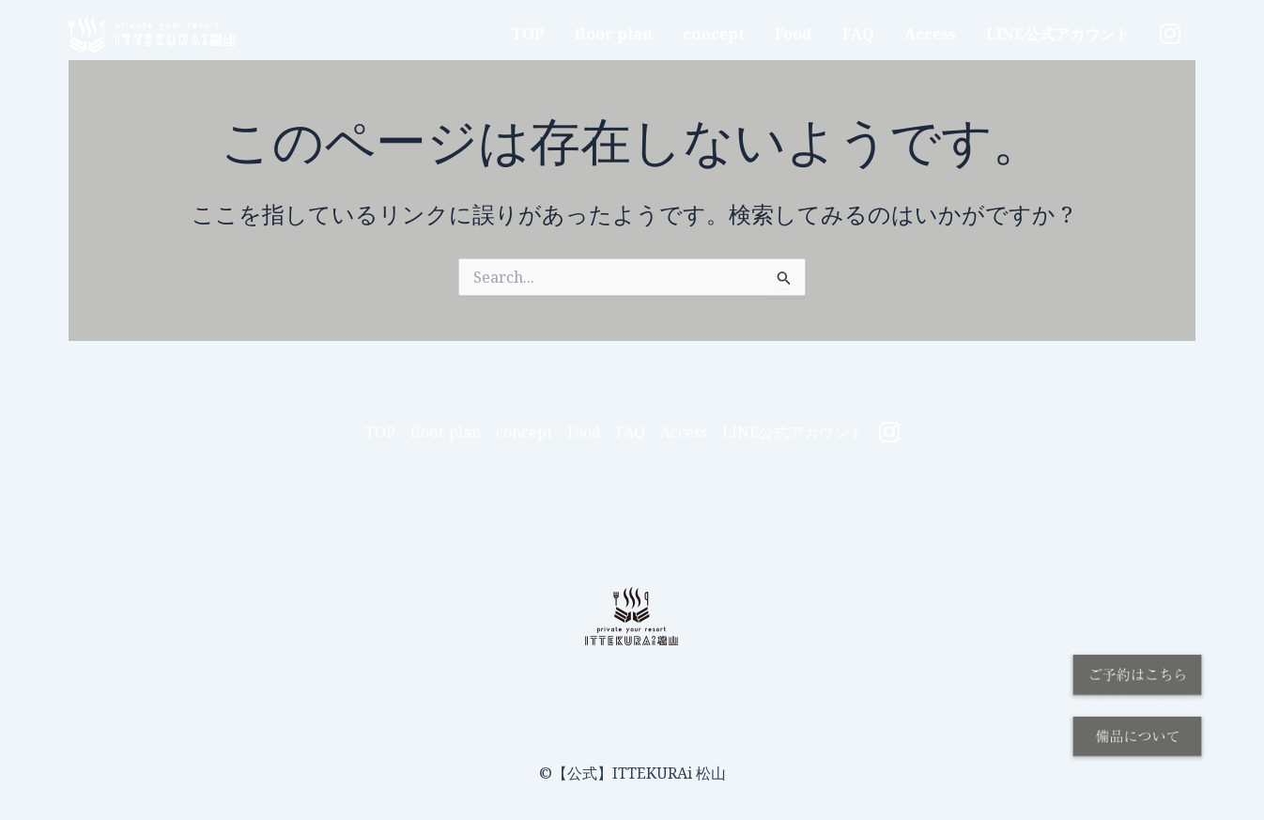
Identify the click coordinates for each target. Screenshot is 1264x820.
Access (930, 33)
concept (714, 33)
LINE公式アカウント (1058, 33)
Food (793, 33)
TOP (528, 33)
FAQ (858, 33)
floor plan (614, 33)
